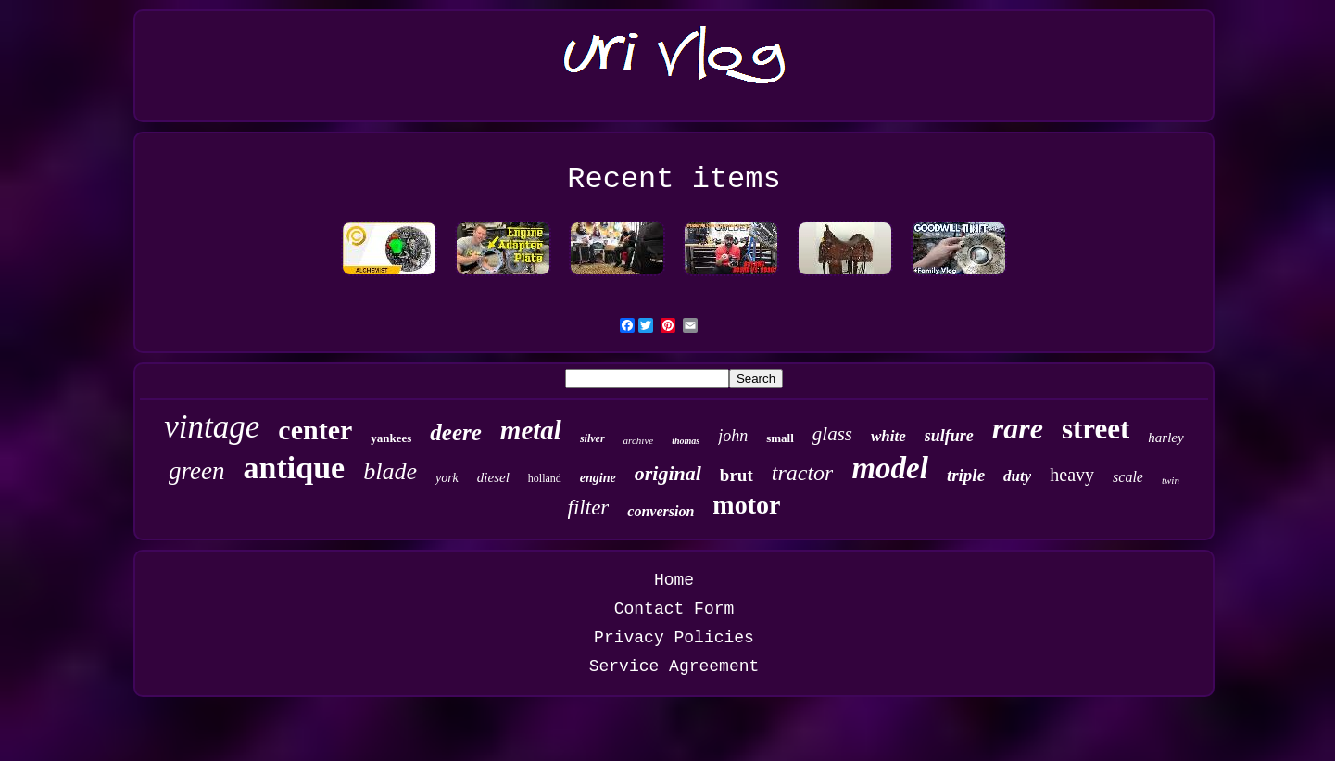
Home (674, 580)
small (780, 438)
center (315, 429)
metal (530, 430)
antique (295, 467)
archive (638, 440)
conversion (660, 511)
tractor (803, 473)
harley (1165, 437)
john (733, 435)
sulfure (949, 435)
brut (736, 475)
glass (832, 434)
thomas (685, 441)
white (888, 436)
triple (966, 475)
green (196, 471)
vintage (211, 427)
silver (592, 438)
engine (598, 478)
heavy (1072, 474)
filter (589, 507)
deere (456, 432)
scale (1128, 477)
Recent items (673, 179)
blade (390, 471)
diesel (493, 477)
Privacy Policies (674, 637)
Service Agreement (674, 666)
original (668, 473)
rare (1017, 428)
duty (1017, 476)
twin (1170, 480)
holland (544, 478)
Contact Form (674, 609)
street (1095, 428)
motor (746, 504)
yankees (391, 438)
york (447, 478)
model (889, 468)
